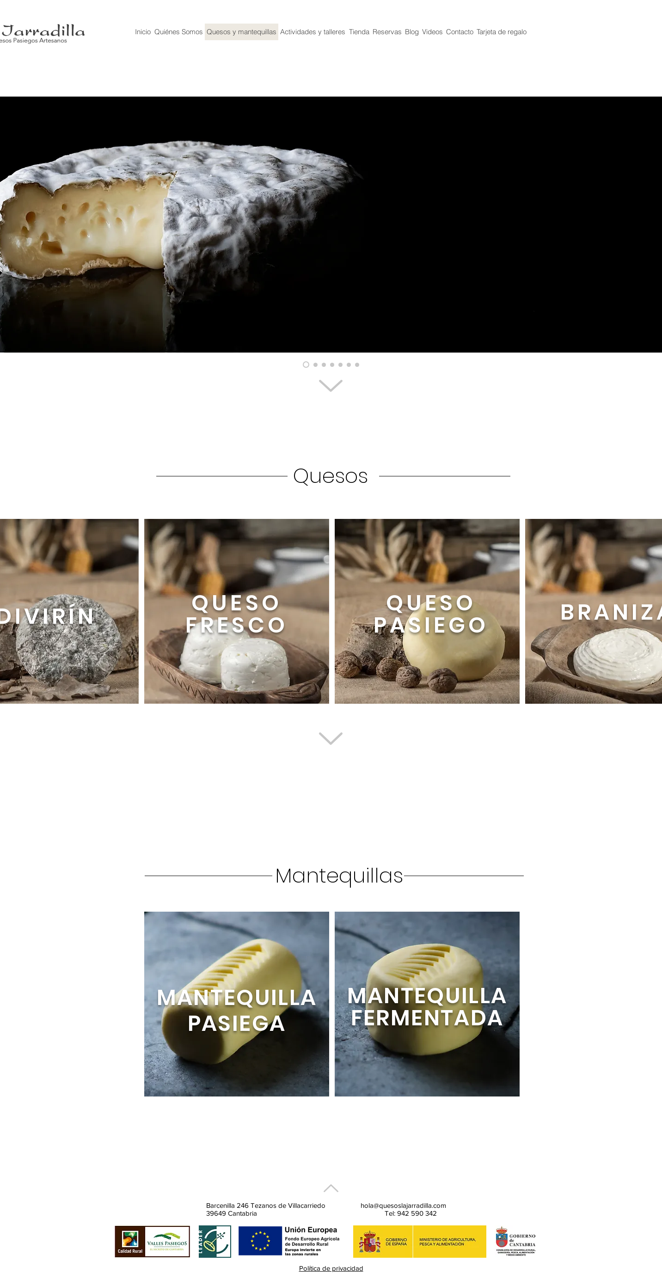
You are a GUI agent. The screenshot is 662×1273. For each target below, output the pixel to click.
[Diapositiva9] (315, 365)
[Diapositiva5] (324, 365)
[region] (236, 611)
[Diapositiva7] (349, 365)
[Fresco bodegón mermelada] (306, 364)
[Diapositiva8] (357, 365)
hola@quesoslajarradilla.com (403, 1205)
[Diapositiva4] (340, 365)
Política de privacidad (331, 1268)
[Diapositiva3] (332, 365)
